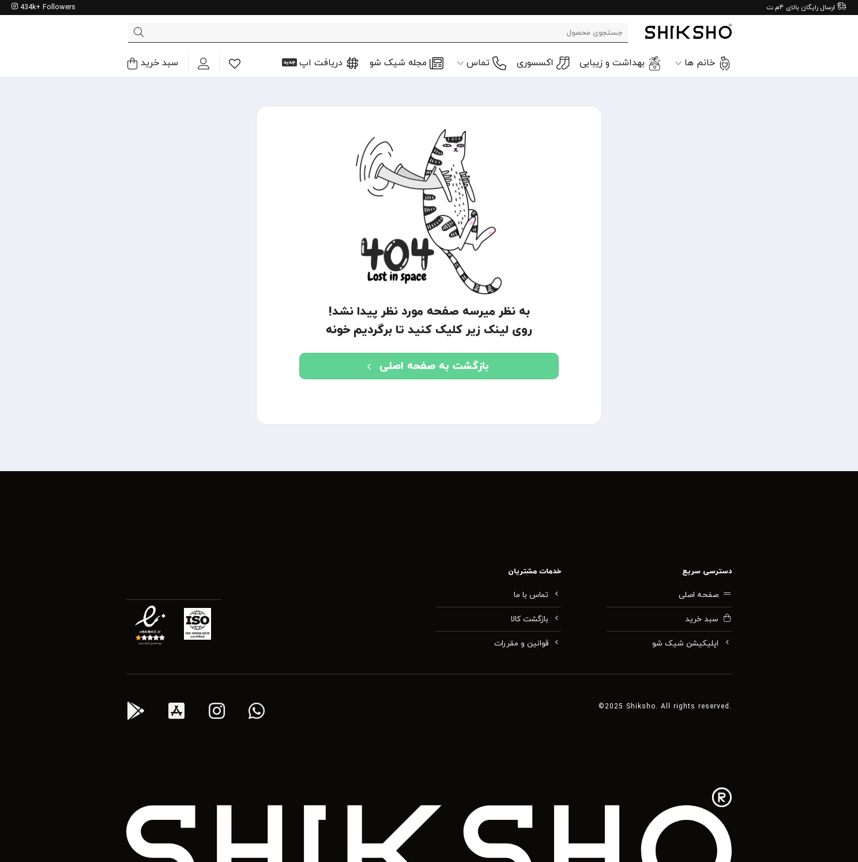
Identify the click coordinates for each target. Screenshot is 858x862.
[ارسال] (139, 33)
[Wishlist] (234, 63)
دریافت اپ (329, 63)
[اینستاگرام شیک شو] (217, 713)
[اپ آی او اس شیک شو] (176, 713)
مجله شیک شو (406, 63)
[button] (152, 63)
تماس (481, 63)
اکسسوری (543, 63)
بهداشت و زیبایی (620, 63)
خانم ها (703, 63)
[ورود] (203, 63)
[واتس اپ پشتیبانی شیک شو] (257, 713)
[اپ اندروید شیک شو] (135, 713)
